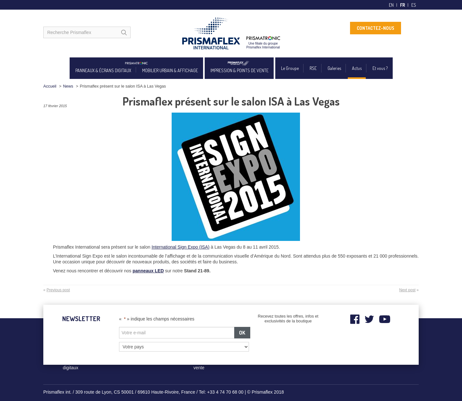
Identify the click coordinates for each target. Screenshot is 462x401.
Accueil (49, 86)
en (391, 5)
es (413, 5)
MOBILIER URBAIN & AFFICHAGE (170, 70)
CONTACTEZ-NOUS (375, 28)
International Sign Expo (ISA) (180, 247)
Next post (407, 290)
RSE (313, 68)
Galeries (334, 68)
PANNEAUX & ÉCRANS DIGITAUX (103, 70)
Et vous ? (380, 68)
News (68, 86)
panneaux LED (148, 270)
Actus (357, 68)
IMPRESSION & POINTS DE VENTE (239, 70)
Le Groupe (290, 68)
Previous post (58, 290)
